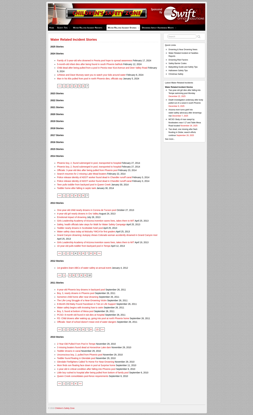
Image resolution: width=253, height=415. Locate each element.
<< (59, 86)
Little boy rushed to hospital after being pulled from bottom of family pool (93, 372)
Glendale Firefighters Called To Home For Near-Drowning (85, 361)
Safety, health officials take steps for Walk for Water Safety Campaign (91, 224)
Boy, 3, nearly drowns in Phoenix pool (75, 293)
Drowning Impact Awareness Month (159, 28)
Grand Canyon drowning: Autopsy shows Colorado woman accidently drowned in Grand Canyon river (107, 235)
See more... (170, 139)
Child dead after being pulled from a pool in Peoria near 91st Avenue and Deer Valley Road (102, 67)
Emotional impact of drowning (71, 217)
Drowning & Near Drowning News (183, 49)
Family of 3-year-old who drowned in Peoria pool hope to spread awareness (94, 60)
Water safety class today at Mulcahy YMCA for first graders (86, 231)
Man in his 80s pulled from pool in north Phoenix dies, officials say (89, 78)
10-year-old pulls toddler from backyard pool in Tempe (83, 246)
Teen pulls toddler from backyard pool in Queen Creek (84, 184)
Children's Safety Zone (65, 408)
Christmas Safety (176, 74)
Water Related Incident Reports (89, 28)
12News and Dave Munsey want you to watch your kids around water (91, 75)
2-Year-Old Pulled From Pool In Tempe (76, 344)
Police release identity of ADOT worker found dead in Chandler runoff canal (94, 177)
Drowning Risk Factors (178, 60)
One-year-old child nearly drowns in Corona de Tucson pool (86, 210)
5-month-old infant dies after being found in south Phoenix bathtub (90, 64)
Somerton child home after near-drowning (77, 297)
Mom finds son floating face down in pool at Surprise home (86, 365)
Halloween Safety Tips (178, 70)
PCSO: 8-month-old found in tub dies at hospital (81, 315)
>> (99, 253)
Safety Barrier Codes (178, 63)
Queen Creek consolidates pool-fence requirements (82, 376)
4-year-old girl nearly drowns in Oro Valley (78, 213)
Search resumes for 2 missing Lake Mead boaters (81, 173)
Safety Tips (63, 28)
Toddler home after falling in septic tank (76, 188)
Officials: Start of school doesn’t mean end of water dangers (86, 322)
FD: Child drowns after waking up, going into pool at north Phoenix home (93, 318)
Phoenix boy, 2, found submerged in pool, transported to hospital (89, 163)
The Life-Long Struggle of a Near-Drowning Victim (81, 300)
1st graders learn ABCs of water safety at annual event (84, 268)
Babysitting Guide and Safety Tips (183, 67)
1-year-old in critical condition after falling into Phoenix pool (86, 369)
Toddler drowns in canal (69, 351)
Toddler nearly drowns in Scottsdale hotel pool (80, 228)
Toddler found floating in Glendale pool (76, 358)
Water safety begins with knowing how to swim (80, 307)
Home (51, 27)
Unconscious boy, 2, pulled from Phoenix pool (79, 354)
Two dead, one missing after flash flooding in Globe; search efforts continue (183, 132)
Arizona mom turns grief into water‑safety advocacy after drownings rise (185, 113)
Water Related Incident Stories (123, 28)
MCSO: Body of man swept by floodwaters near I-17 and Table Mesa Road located (185, 122)
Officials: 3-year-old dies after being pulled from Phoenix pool (87, 170)
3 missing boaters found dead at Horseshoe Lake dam (84, 347)
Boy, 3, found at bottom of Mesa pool (75, 311)
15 (97, 329)
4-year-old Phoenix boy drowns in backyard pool (81, 289)
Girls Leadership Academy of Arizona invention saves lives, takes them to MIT (95, 220)
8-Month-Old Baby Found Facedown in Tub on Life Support (86, 304)
